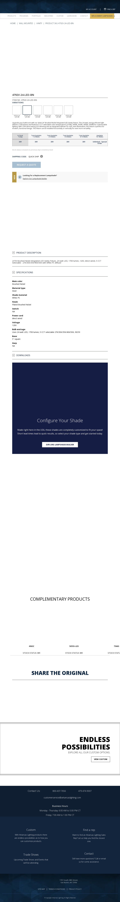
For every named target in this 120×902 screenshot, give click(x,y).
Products (12, 16)
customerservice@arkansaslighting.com (62, 797)
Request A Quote (26, 164)
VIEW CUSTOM (100, 759)
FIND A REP (109, 9)
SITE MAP (41, 889)
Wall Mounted (26, 23)
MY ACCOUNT (91, 9)
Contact (84, 16)
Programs (24, 16)
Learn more (72, 16)
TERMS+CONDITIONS (57, 889)
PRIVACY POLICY (75, 889)
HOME (13, 23)
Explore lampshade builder (60, 444)
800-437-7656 (59, 791)
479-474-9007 (85, 791)
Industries (48, 16)
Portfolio (36, 16)
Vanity (39, 23)
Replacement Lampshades (102, 16)
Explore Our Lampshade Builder (35, 179)
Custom (60, 16)
